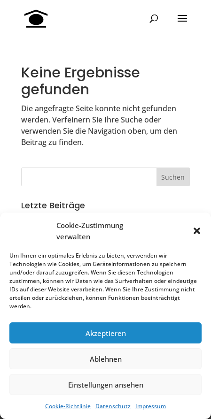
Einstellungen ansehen (105, 384)
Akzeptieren (106, 333)
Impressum (150, 406)
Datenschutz (113, 406)
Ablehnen (106, 359)
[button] (197, 231)
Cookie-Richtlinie (68, 406)
